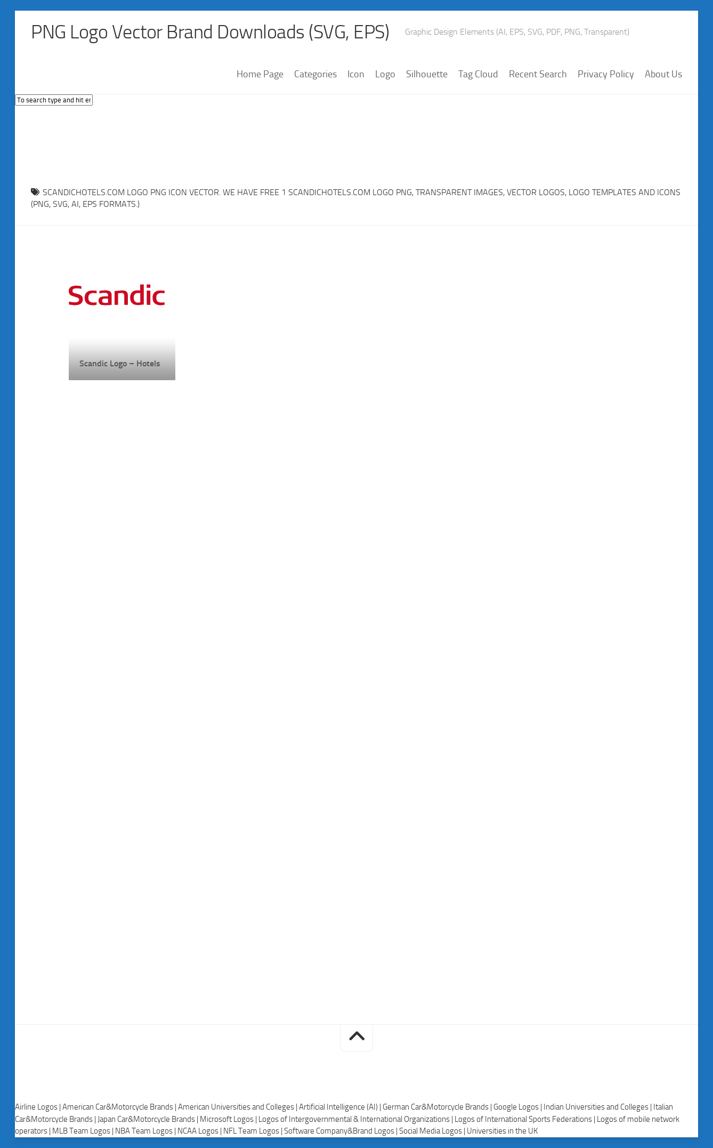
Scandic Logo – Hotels (119, 363)
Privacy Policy (606, 74)
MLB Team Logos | (83, 1131)
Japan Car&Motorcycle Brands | (149, 1119)
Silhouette (427, 74)
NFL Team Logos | (253, 1131)
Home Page (260, 74)
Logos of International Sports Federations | (526, 1119)
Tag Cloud (478, 74)
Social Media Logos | (433, 1131)
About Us (663, 74)
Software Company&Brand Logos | (341, 1131)
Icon (355, 74)
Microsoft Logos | (229, 1119)
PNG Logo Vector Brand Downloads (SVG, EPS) (210, 32)
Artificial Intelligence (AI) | (341, 1107)
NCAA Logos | (200, 1131)
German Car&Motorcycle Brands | (438, 1107)
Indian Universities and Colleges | (598, 1107)
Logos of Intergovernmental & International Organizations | (356, 1119)
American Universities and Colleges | (238, 1107)
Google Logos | (518, 1107)
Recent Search (538, 74)
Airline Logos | (38, 1107)
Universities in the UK (502, 1131)
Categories (315, 74)
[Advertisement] (356, 143)
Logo (385, 74)
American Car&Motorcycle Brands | (120, 1107)
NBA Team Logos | (146, 1131)
